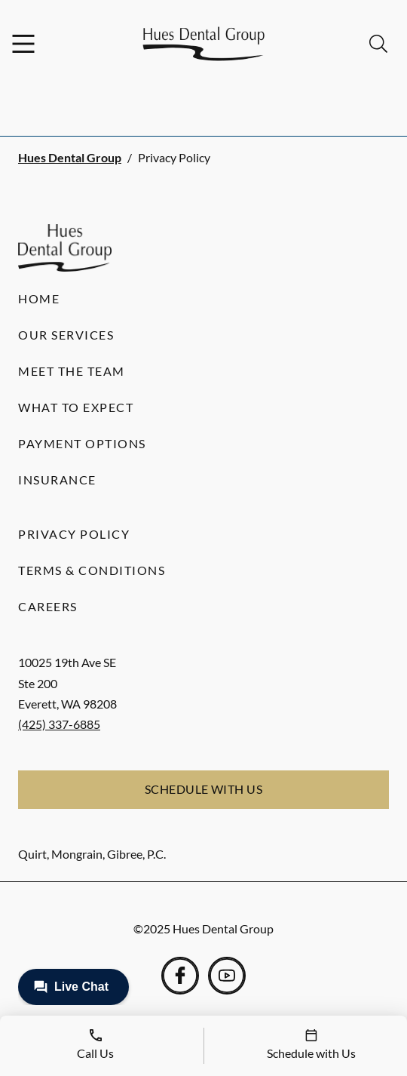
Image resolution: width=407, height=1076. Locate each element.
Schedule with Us (204, 789)
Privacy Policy (74, 534)
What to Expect (75, 407)
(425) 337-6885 (59, 724)
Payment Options (82, 443)
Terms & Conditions (91, 570)
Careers (48, 606)
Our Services (66, 334)
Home (39, 298)
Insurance (57, 479)
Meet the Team (71, 371)
